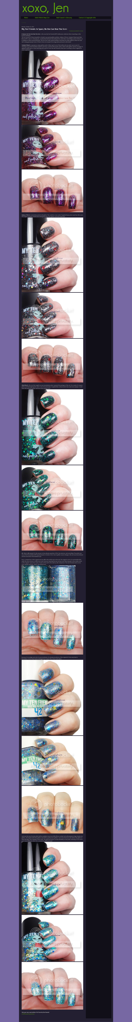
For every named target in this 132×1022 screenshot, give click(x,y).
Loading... (24, 22)
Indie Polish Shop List (42, 18)
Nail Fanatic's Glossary (64, 18)
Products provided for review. (76, 31)
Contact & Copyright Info (87, 18)
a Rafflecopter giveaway (28, 1014)
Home (26, 18)
